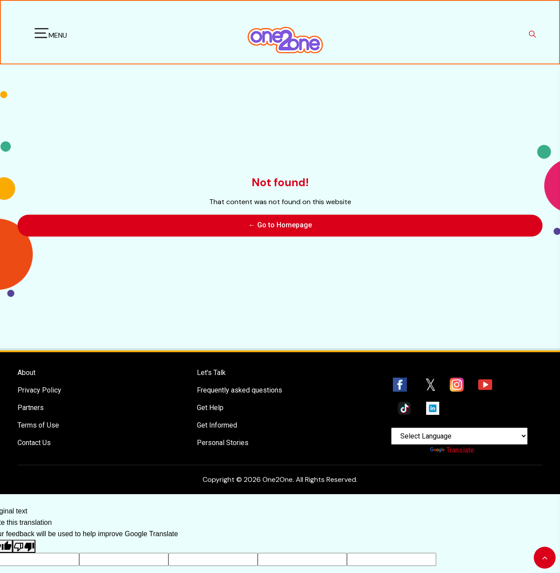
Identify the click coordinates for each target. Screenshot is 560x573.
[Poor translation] (24, 524)
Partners (31, 386)
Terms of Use (38, 404)
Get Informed (217, 404)
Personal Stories (222, 421)
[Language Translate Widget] (459, 414)
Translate (452, 428)
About (26, 351)
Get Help (210, 386)
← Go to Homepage (280, 214)
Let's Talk (211, 351)
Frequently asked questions (239, 368)
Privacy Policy (39, 368)
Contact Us (34, 421)
